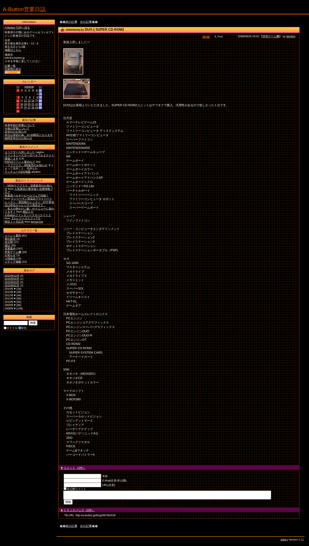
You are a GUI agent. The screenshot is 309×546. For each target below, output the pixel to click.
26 (25, 107)
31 (18, 111)
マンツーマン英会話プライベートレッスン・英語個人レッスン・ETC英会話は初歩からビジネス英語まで (29, 202)
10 (18, 100)
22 (36, 104)
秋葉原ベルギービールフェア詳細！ (27, 195)
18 (21, 104)
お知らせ (10, 255)
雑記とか (28, 211)
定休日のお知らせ (16, 131)
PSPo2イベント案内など (20, 161)
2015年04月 (12, 278)
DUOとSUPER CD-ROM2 (104, 29)
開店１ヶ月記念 (14, 221)
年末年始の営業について (20, 125)
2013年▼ (10, 292)
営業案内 (10, 248)
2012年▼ (10, 295)
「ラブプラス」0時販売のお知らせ (26, 165)
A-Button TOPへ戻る (17, 27)
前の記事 (71, 21)
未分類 (9, 242)
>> (40, 86)
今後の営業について (17, 128)
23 (40, 104)
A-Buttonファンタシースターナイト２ (28, 215)
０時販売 (10, 258)
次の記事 (86, 21)
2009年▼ (10, 305)
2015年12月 (12, 275)
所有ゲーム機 (271, 36)
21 (32, 104)
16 (40, 100)
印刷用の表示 (13, 69)
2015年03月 (12, 282)
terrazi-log (37, 221)
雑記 (7, 245)
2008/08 (29, 86)
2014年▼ (10, 288)
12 (25, 100)
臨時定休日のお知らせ (18, 138)
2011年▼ (10, 298)
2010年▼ (10, 301)
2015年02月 (12, 285)
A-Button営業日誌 (24, 9)
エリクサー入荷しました (20, 152)
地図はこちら (13, 50)
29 (36, 107)
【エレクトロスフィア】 (26, 218)
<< (18, 86)
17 (18, 104)
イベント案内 (13, 235)
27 (29, 107)
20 (29, 104)
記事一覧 (10, 65)
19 (25, 104)
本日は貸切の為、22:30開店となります (29, 135)
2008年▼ (10, 308)
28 (32, 107)
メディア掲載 (13, 261)
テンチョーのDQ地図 (18, 171)
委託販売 (10, 238)
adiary (284, 540)
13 (29, 100)
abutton (290, 36)
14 (32, 100)
